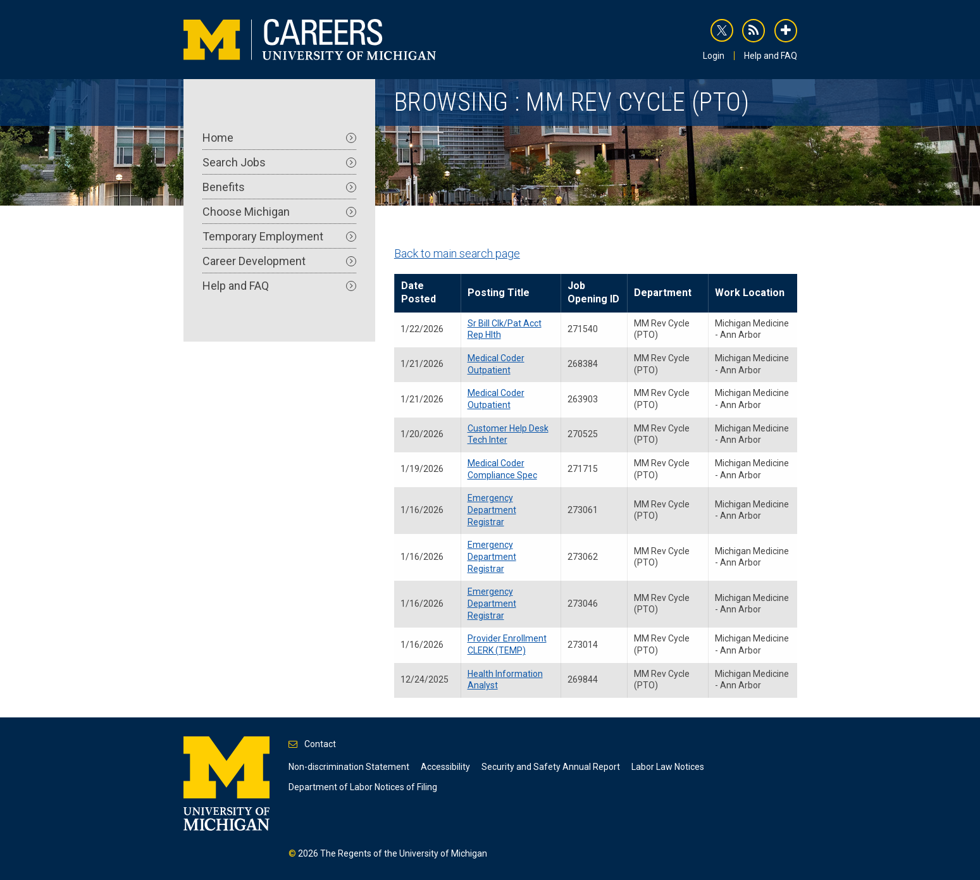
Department (663, 293)
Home (279, 137)
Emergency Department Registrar (492, 509)
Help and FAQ (770, 56)
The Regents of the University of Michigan (403, 853)
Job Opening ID (593, 292)
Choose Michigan (279, 211)
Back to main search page (457, 253)
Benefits (279, 187)
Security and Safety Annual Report (550, 767)
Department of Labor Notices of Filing (362, 787)
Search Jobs (279, 162)
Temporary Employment (279, 236)
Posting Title (499, 293)
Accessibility (445, 767)
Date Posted (418, 292)
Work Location (750, 293)
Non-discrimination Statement (348, 767)
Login (713, 56)
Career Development (279, 261)
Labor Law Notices (667, 767)
